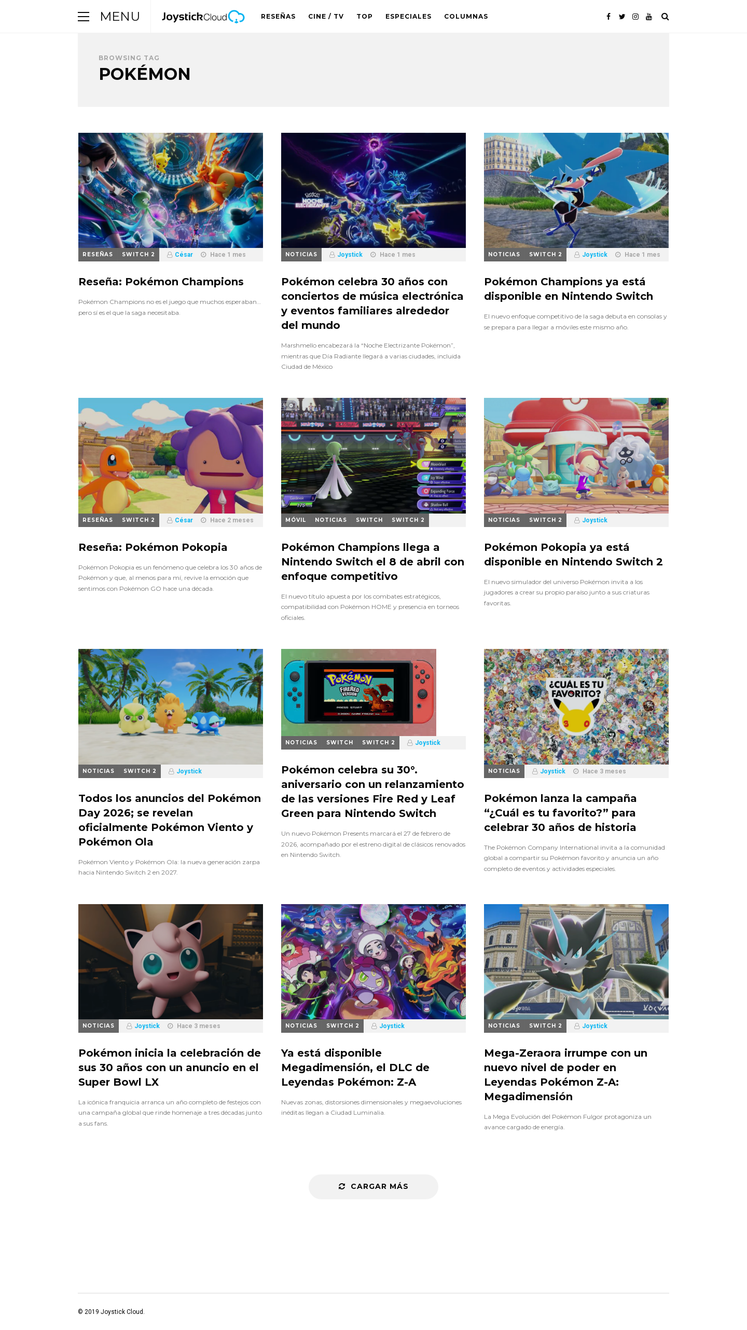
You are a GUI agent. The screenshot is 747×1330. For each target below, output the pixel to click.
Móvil (295, 520)
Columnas (466, 16)
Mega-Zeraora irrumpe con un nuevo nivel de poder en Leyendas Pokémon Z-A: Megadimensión (565, 1075)
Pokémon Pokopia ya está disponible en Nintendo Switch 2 (573, 554)
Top (364, 16)
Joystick (350, 254)
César (184, 254)
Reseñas (278, 16)
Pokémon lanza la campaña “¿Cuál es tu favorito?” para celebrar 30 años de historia (560, 813)
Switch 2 (138, 254)
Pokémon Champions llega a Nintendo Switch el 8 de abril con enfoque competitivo (372, 562)
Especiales (408, 16)
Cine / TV (326, 16)
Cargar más (374, 1186)
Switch (369, 520)
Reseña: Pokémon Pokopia (153, 547)
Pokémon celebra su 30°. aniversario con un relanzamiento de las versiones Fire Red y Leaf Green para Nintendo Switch (372, 792)
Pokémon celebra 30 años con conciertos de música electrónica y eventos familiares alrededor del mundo (372, 303)
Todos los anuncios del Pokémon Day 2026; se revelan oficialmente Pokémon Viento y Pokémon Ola (169, 820)
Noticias (301, 254)
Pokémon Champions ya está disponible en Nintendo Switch (568, 288)
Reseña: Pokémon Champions (161, 281)
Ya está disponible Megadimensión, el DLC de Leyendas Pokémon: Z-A (355, 1067)
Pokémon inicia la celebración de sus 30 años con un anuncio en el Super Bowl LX (169, 1067)
